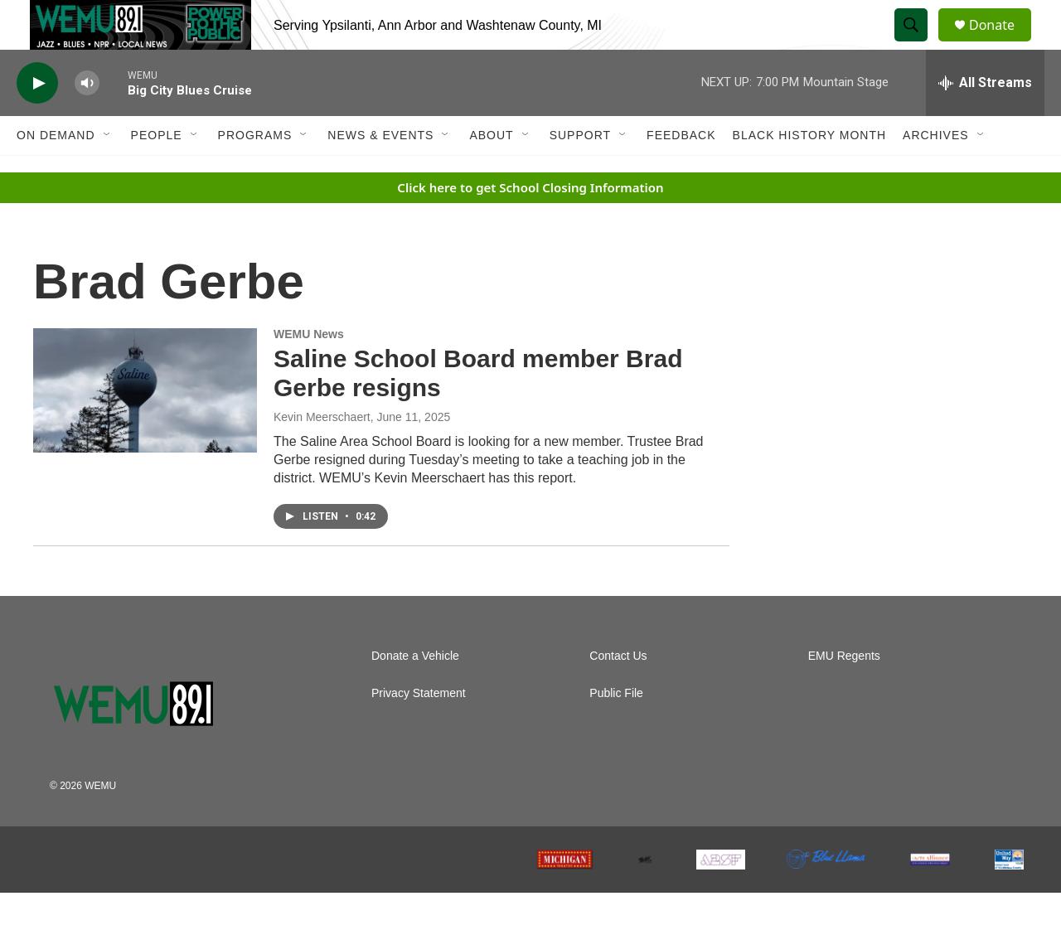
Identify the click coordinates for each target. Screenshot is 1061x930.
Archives (936, 172)
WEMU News (309, 371)
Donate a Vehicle (415, 693)
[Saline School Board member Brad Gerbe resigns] (145, 428)
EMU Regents (844, 693)
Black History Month (809, 172)
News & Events (380, 172)
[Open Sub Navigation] (107, 172)
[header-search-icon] (918, 44)
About (491, 172)
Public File (616, 730)
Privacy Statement (418, 730)
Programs (255, 172)
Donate (1002, 43)
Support (580, 172)
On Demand (56, 172)
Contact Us (618, 693)
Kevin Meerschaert (322, 454)
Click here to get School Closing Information (530, 224)
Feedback (681, 172)
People (156, 172)
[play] (37, 120)
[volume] (87, 120)
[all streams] (985, 120)
